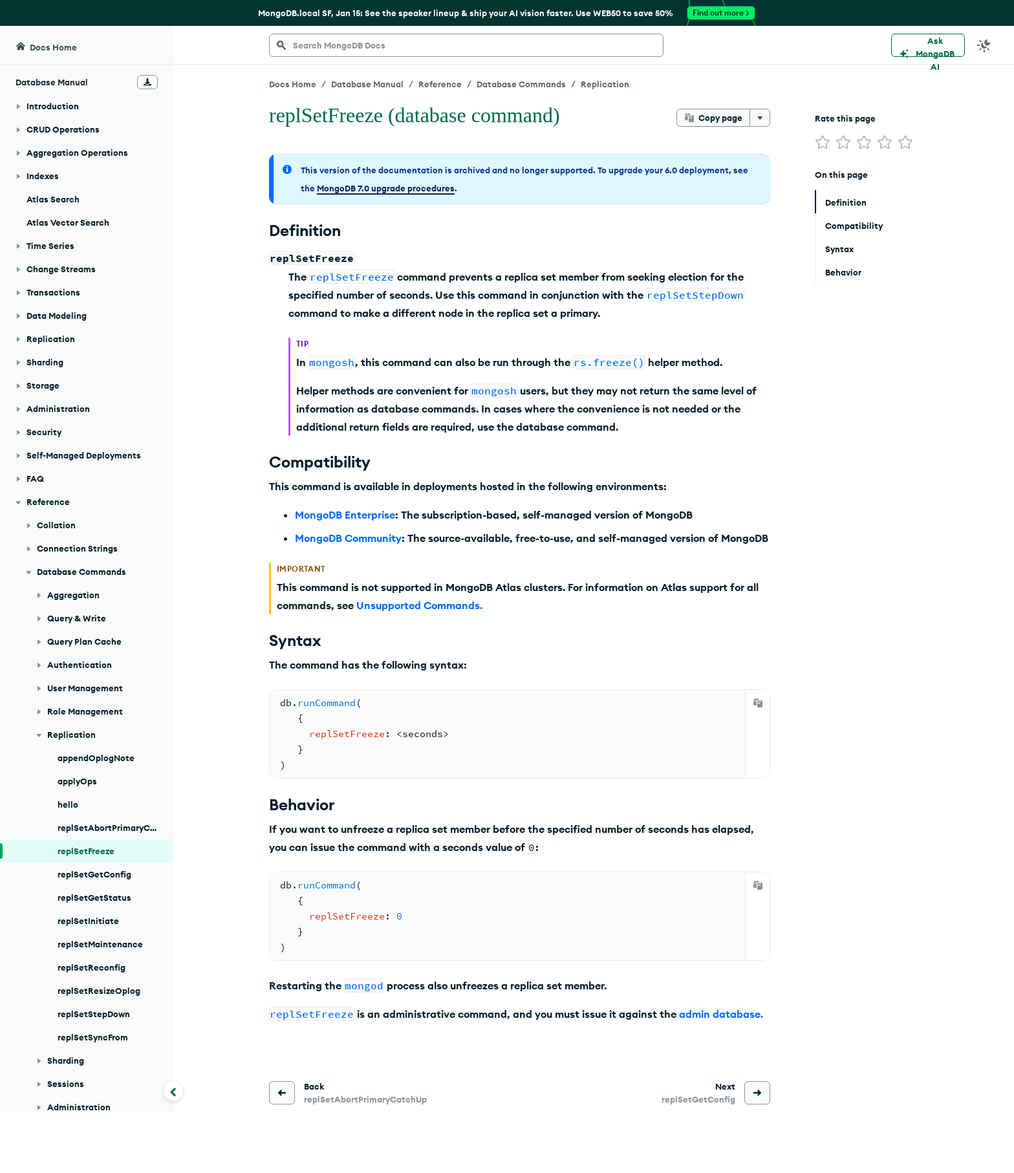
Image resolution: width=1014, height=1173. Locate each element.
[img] (822, 142)
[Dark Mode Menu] (984, 45)
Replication (605, 84)
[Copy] (758, 703)
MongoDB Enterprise (345, 514)
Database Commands (521, 84)
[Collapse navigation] (173, 1091)
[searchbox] (466, 45)
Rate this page (845, 118)
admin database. (721, 1013)
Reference (440, 84)
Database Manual (367, 84)
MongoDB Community (348, 538)
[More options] (760, 118)
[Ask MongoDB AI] (928, 45)
